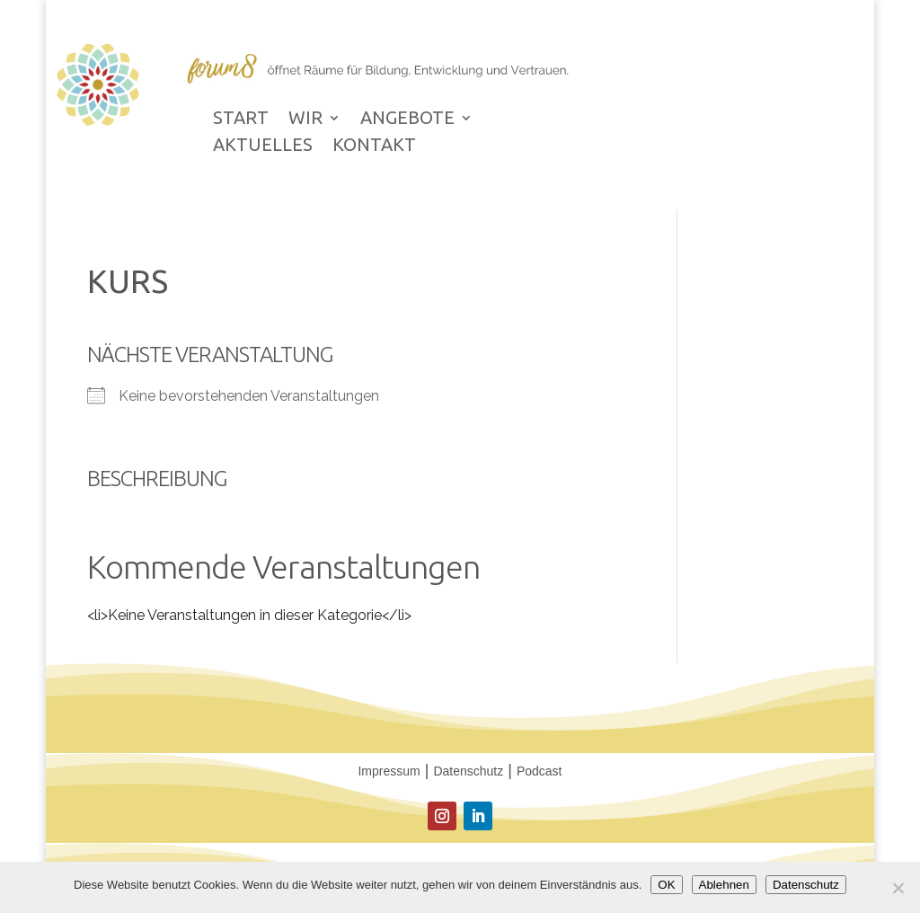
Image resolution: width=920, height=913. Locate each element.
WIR (305, 119)
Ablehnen (724, 884)
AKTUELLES (263, 146)
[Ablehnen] (898, 888)
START (241, 119)
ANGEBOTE (407, 119)
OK (666, 884)
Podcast (539, 771)
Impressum (389, 771)
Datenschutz (468, 771)
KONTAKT (374, 146)
